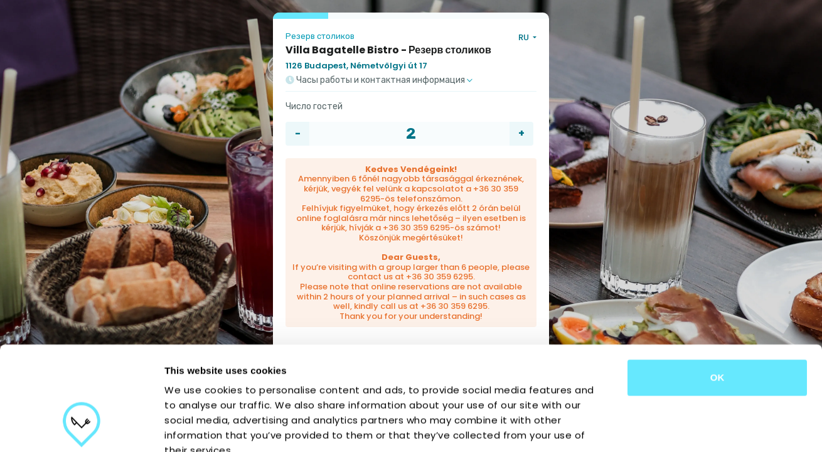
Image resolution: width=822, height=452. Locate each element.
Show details (658, 427)
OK (717, 288)
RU (524, 37)
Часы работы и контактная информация (379, 80)
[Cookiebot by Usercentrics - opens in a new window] (81, 427)
